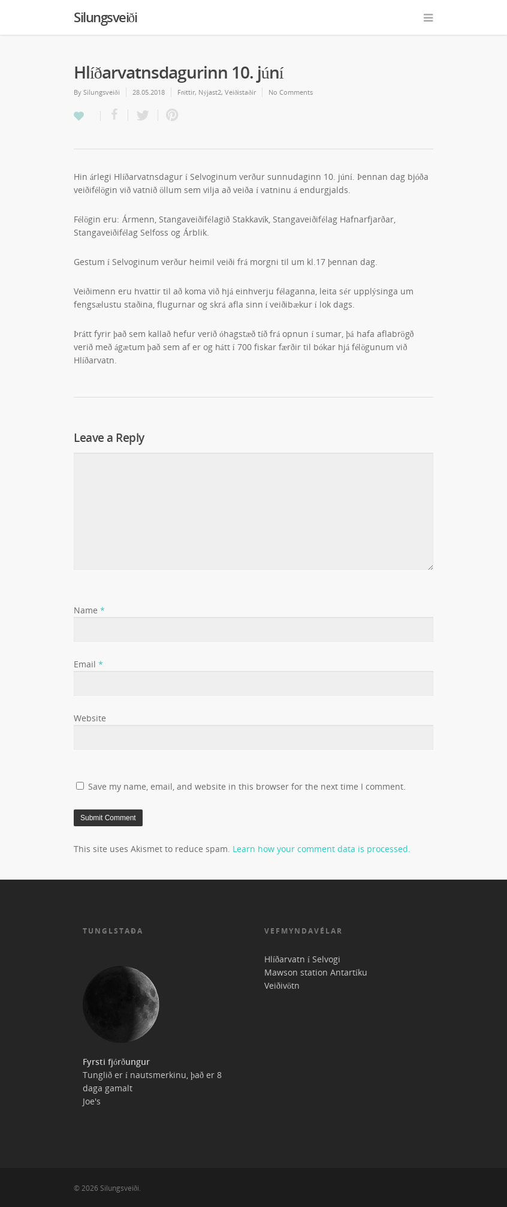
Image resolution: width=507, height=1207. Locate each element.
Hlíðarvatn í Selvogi (302, 959)
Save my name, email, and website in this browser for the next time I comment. (247, 786)
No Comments (290, 92)
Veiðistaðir (240, 92)
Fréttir (186, 92)
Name (89, 610)
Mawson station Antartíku (315, 972)
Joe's (92, 1101)
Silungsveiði (105, 16)
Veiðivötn (282, 985)
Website (90, 718)
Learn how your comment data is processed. (322, 848)
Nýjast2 (209, 92)
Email (88, 664)
